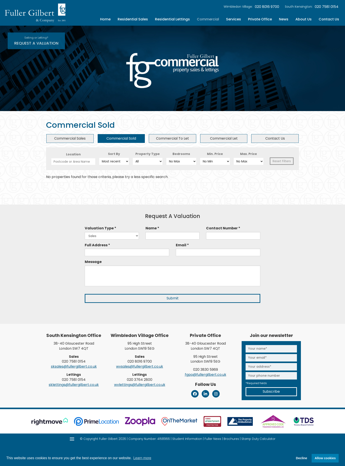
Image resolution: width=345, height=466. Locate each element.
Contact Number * (223, 228)
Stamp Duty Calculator (258, 439)
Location (73, 154)
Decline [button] (301, 458)
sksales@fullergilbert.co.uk (74, 366)
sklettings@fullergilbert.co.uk (74, 384)
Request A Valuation (36, 41)
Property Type (147, 154)
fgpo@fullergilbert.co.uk (205, 374)
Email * (182, 245)
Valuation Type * (100, 228)
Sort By (114, 154)
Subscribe (271, 391)
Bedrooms (181, 154)
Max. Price (248, 154)
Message (93, 261)
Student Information (187, 439)
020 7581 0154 (326, 6)
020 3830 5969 (205, 369)
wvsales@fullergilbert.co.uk (139, 366)
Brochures (231, 439)
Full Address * (97, 245)
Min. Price (215, 154)
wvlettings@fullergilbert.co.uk (139, 384)
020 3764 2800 (139, 379)
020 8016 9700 (267, 6)
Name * (152, 228)
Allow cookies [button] (325, 458)
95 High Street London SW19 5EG (140, 346)
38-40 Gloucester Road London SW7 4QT (74, 346)
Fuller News (213, 439)
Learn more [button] (142, 458)
